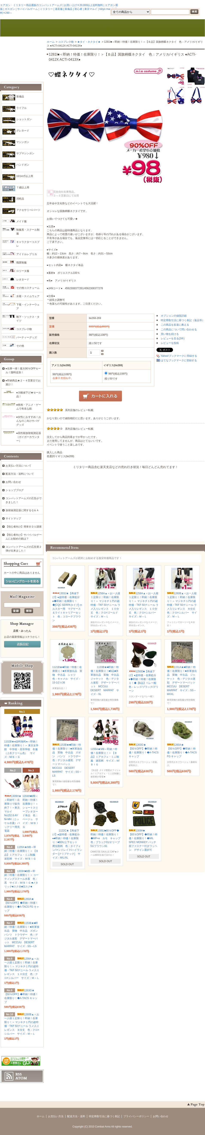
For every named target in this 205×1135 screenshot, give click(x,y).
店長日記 (22, 644)
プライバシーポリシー (136, 1116)
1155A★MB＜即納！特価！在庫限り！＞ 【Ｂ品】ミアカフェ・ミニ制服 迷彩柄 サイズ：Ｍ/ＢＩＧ (105, 757)
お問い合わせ (143, 28)
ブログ (102, 28)
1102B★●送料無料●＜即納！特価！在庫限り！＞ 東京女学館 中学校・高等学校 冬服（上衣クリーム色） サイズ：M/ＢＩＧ (21, 749)
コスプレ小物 (66, 41)
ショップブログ (15, 490)
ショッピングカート (184, 28)
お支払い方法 (56, 1116)
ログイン (168, 5)
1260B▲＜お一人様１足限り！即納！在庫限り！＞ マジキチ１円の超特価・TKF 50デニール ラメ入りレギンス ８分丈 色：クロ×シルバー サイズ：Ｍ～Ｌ (182, 605)
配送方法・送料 (76, 1116)
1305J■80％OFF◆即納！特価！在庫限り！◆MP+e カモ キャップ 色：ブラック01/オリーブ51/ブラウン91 (107, 838)
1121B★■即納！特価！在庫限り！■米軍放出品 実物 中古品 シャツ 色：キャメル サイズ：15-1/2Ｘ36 (67, 675)
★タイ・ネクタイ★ (88, 41)
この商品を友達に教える (175, 324)
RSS (18, 1074)
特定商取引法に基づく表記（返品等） (183, 320)
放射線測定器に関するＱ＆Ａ (22, 510)
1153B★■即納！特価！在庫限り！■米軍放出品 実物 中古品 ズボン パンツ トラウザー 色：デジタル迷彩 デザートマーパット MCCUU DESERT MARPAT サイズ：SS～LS (67, 760)
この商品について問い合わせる (179, 329)
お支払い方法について (18, 465)
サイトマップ (13, 518)
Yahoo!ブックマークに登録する (179, 355)
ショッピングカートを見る (22, 581)
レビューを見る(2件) (173, 338)
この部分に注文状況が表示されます (126, 503)
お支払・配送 (61, 28)
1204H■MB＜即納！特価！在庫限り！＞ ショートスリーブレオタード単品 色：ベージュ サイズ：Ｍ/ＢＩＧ (31, 811)
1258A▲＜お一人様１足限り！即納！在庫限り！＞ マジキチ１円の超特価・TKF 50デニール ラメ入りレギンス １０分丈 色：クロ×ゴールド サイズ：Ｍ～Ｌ (105, 605)
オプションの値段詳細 (174, 315)
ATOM (21, 1078)
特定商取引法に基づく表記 (104, 1116)
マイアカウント (192, 5)
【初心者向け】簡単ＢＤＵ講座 (24, 526)
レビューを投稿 (170, 343)
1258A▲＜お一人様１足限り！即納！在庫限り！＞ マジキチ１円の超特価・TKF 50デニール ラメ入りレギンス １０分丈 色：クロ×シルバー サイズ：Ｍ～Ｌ (144, 605)
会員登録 (149, 5)
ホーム (20, 28)
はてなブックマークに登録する (179, 360)
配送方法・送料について (20, 473)
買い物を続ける (170, 334)
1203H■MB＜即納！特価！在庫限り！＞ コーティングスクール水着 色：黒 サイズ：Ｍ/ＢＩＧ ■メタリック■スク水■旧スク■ (21, 879)
